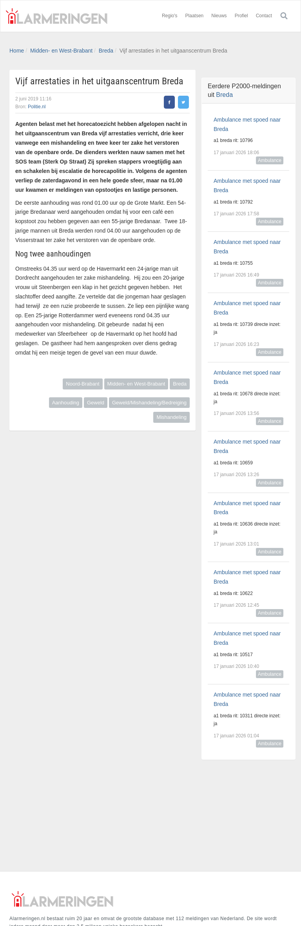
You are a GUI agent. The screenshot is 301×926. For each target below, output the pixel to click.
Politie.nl (36, 106)
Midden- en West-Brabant (61, 50)
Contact (264, 15)
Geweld (95, 403)
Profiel (241, 15)
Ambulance (269, 160)
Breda (106, 50)
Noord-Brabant (82, 384)
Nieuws (219, 15)
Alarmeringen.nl (56, 16)
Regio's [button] (170, 15)
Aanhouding (65, 403)
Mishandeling (171, 417)
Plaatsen (194, 15)
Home (16, 50)
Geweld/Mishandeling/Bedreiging (149, 403)
